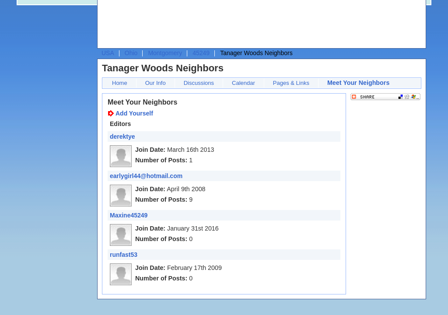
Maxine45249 (128, 215)
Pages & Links (291, 83)
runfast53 (123, 254)
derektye (122, 136)
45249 (201, 52)
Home (119, 83)
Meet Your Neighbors (358, 82)
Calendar (243, 83)
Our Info (155, 83)
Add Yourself (134, 113)
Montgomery (165, 52)
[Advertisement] (259, 24)
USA (108, 52)
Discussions (199, 83)
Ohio (131, 52)
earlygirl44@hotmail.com (146, 175)
